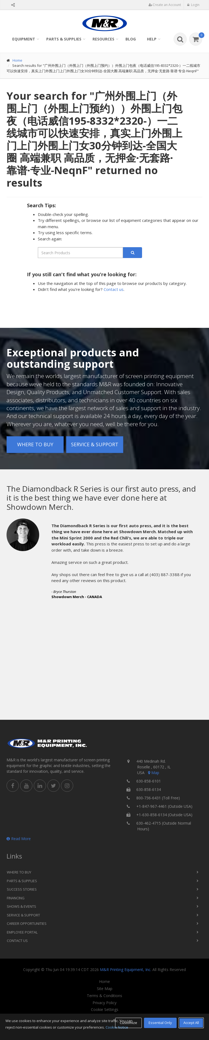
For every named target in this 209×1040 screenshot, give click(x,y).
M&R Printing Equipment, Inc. (125, 969)
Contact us (114, 289)
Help (151, 39)
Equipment (23, 39)
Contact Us (17, 940)
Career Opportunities (27, 923)
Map (153, 772)
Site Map (104, 988)
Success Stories (22, 889)
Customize (128, 1022)
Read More (19, 838)
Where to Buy (35, 444)
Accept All (191, 1022)
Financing (15, 898)
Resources (103, 39)
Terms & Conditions (104, 996)
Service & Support (94, 444)
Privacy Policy (104, 1003)
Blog (130, 39)
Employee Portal (22, 932)
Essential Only (160, 1022)
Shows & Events (21, 906)
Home (17, 60)
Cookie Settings (104, 1009)
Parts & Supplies (63, 39)
